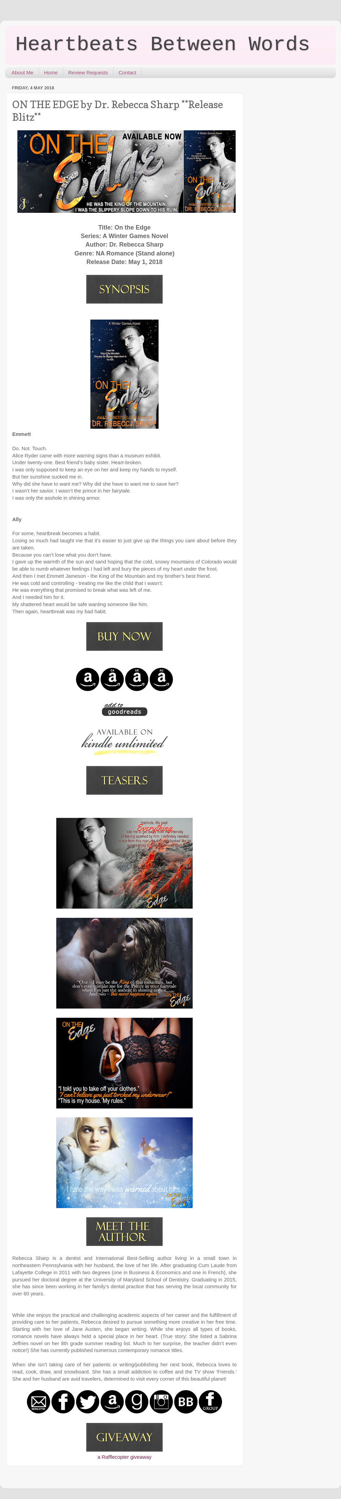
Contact (127, 72)
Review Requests (88, 72)
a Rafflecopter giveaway (124, 1457)
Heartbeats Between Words (162, 44)
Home (51, 72)
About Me (22, 72)
